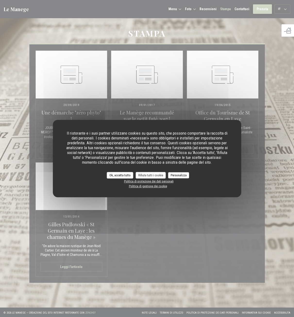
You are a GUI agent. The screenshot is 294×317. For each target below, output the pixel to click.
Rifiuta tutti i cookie (150, 175)
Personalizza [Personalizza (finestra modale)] (179, 175)
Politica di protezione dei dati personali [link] (149, 181)
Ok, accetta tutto (120, 175)
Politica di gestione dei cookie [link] (148, 186)
